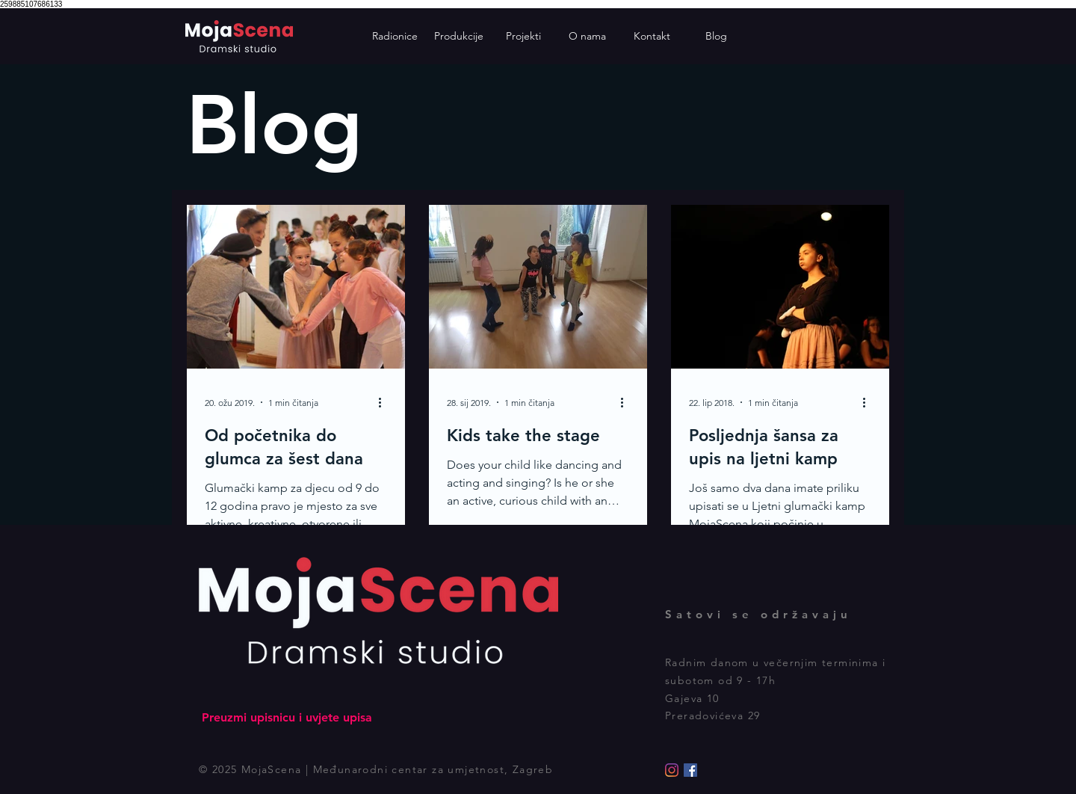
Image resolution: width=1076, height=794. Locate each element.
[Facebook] (690, 770)
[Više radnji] (385, 402)
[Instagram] (671, 770)
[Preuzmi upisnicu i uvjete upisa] (286, 717)
